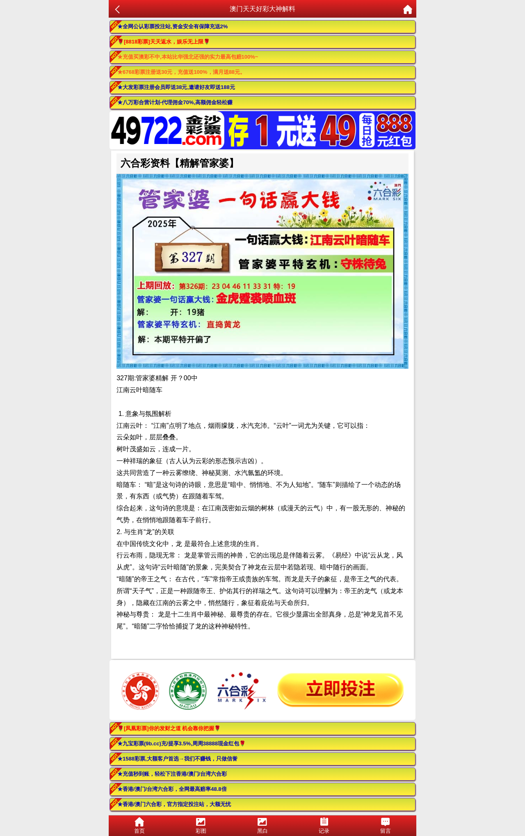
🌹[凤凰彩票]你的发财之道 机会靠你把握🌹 (169, 728)
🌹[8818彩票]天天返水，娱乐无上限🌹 (163, 42)
